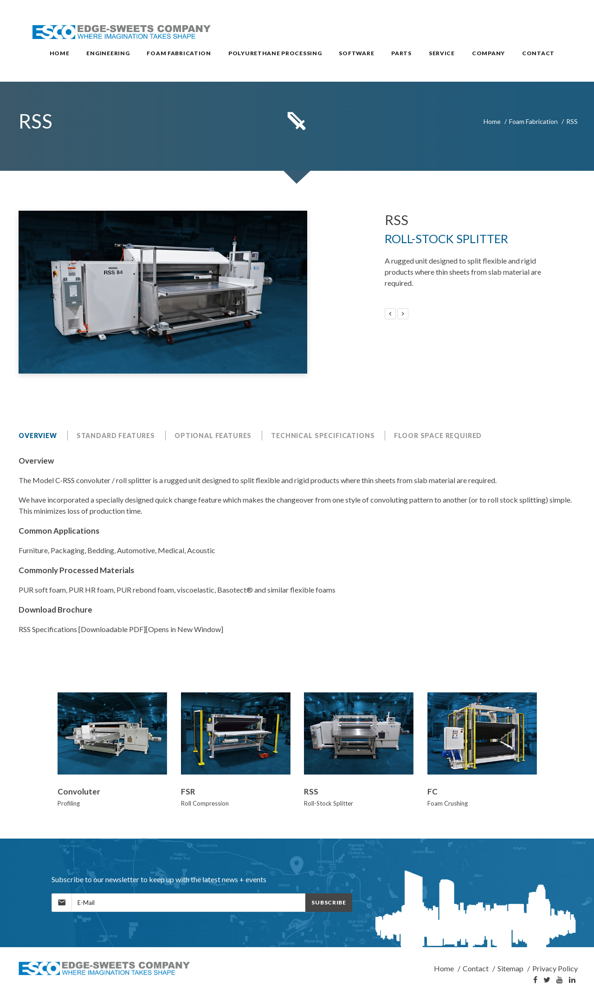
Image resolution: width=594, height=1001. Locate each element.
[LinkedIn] (572, 980)
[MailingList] (188, 902)
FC (432, 791)
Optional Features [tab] (213, 435)
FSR (188, 791)
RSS (311, 791)
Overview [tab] (38, 435)
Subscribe (328, 902)
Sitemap (510, 968)
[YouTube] (559, 980)
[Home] (105, 968)
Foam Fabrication (533, 121)
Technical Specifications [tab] (322, 435)
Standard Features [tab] (116, 435)
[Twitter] (546, 980)
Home (492, 121)
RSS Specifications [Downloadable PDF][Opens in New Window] (121, 629)
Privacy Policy (555, 968)
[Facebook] (535, 980)
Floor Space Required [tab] (438, 435)
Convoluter (79, 791)
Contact (476, 968)
